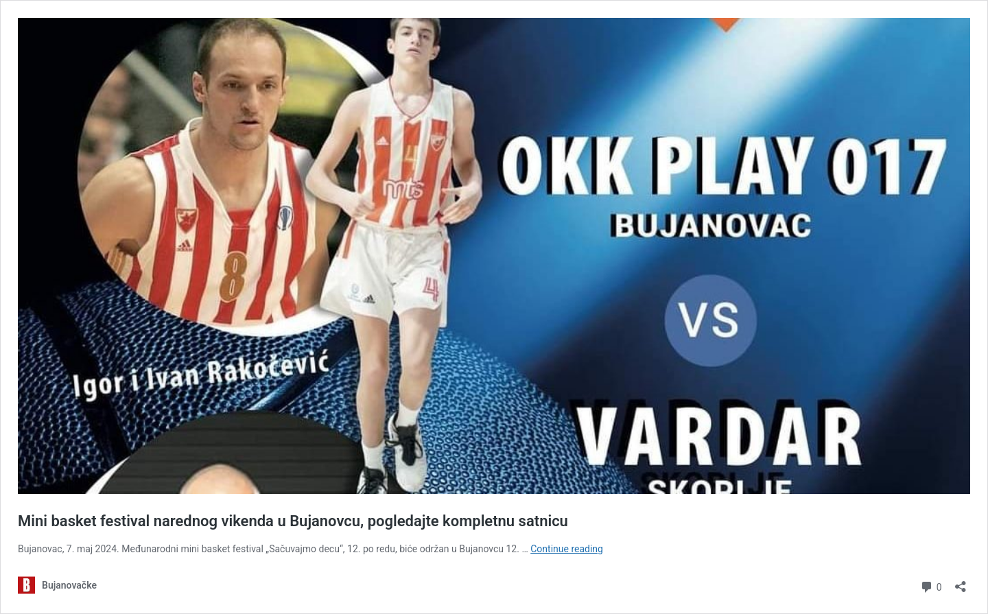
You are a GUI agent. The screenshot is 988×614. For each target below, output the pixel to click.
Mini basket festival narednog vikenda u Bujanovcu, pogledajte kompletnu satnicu (293, 521)
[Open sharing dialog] (960, 582)
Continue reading (566, 548)
